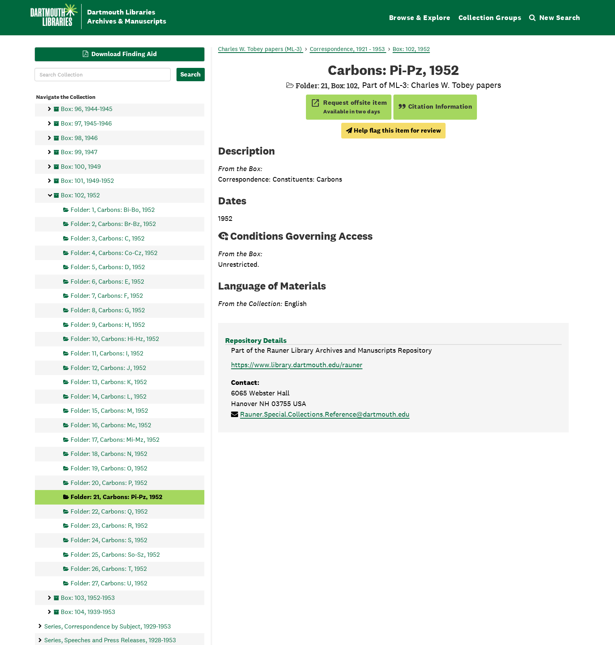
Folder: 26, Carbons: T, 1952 (109, 569)
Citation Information (435, 106)
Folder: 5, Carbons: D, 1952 (108, 267)
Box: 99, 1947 (79, 152)
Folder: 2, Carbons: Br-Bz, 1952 (113, 224)
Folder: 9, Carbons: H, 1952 (108, 324)
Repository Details (256, 340)
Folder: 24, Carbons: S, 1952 (109, 540)
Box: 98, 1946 (79, 137)
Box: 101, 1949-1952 (87, 181)
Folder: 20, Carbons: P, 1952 (109, 482)
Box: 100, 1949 (81, 166)
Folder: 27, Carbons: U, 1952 (109, 583)
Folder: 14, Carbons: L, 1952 (108, 396)
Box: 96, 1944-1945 (87, 109)
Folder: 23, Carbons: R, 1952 (109, 525)
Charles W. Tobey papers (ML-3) (260, 49)
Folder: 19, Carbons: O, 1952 (109, 468)
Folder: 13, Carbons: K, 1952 (109, 382)
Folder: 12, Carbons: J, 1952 (108, 367)
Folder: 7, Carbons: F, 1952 (107, 296)
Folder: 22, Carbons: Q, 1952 (109, 511)
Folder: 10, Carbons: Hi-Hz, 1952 (115, 339)
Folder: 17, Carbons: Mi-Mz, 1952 (115, 439)
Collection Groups (490, 17)
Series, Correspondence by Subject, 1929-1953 (107, 626)
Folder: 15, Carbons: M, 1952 (109, 410)
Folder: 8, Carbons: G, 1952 (108, 310)
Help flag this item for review (393, 130)
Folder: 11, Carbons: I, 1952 (107, 353)
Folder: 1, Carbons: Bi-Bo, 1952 (113, 209)
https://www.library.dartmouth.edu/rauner (296, 364)
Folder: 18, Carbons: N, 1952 (109, 454)
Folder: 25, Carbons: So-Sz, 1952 (115, 554)
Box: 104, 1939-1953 (88, 612)
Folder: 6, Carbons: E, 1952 (107, 281)
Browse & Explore (420, 17)
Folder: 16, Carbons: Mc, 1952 (111, 425)
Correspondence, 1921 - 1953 (348, 49)
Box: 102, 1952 (80, 195)
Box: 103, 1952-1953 (88, 597)
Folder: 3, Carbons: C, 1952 (107, 238)
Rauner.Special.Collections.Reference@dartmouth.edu (324, 414)
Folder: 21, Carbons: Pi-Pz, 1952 (116, 497)
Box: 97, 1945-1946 (86, 123)
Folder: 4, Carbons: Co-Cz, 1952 (114, 252)
